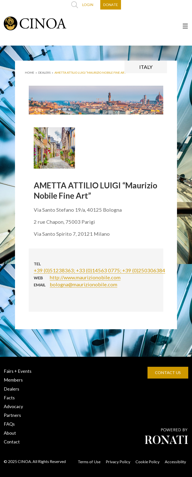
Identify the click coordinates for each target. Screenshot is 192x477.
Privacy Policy (118, 461)
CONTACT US (168, 372)
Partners (12, 415)
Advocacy (13, 406)
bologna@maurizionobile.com (83, 284)
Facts (9, 397)
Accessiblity (175, 461)
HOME (29, 72)
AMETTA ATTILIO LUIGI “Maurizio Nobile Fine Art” (90, 72)
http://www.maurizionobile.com (85, 277)
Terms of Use (89, 461)
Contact (12, 441)
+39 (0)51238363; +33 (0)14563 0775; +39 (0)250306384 (99, 270)
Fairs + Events (18, 371)
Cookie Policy (148, 461)
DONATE (110, 5)
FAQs (9, 424)
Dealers (11, 389)
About (10, 433)
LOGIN (87, 5)
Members (13, 380)
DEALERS (44, 72)
